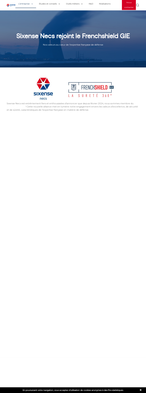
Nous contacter (129, 4)
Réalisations (104, 4)
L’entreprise (24, 4)
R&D (91, 4)
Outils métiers (72, 4)
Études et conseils (48, 4)
